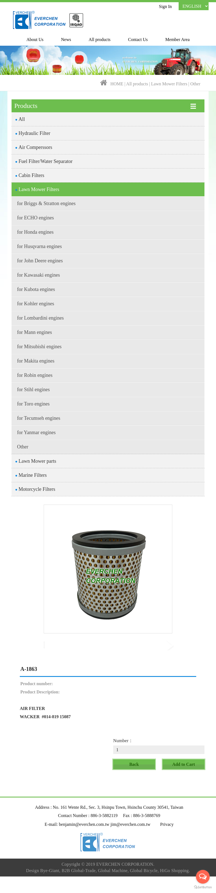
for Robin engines (34, 375)
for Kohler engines (35, 303)
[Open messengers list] (203, 877)
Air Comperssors (33, 147)
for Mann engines (34, 332)
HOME (116, 83)
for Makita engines (35, 361)
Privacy (167, 842)
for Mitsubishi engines (39, 346)
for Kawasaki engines (38, 275)
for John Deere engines (40, 260)
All (20, 119)
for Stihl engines (33, 389)
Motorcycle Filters (35, 489)
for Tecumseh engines (38, 418)
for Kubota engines (36, 289)
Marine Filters (31, 475)
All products (100, 39)
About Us (34, 39)
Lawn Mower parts (35, 461)
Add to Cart (183, 782)
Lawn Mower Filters (170, 83)
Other (195, 83)
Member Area (177, 39)
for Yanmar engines (36, 432)
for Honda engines (35, 232)
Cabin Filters (29, 175)
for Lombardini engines (40, 318)
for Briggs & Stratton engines (46, 203)
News (66, 39)
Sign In (165, 6)
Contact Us (138, 39)
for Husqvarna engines (39, 246)
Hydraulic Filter (32, 133)
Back (134, 782)
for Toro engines (33, 404)
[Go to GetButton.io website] (203, 887)
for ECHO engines (35, 217)
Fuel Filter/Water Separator (44, 161)
